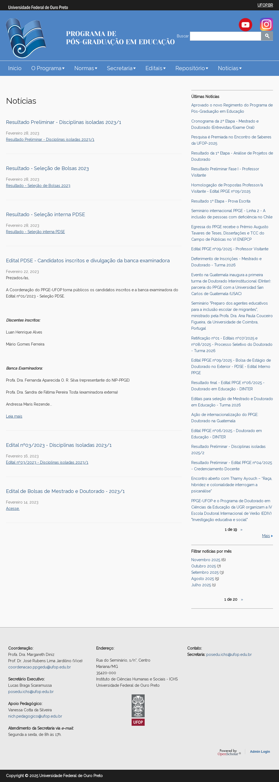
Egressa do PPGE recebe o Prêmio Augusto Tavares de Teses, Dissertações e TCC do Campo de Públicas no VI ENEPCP (229, 233)
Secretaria (119, 68)
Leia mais (14, 416)
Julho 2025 (201, 585)
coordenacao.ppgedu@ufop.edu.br (39, 667)
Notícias (228, 68)
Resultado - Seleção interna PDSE (45, 214)
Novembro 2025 (205, 560)
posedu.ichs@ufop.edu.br (31, 691)
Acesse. (13, 508)
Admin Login (260, 752)
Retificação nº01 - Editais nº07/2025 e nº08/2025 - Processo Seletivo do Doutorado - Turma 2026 (231, 344)
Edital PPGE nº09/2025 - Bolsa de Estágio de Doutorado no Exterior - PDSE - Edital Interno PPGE (231, 366)
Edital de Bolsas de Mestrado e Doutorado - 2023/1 (65, 491)
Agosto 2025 (202, 578)
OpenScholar (229, 752)
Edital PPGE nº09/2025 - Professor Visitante (229, 249)
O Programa (46, 68)
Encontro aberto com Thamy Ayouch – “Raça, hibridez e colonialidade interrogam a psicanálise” (231, 484)
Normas (84, 68)
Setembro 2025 (205, 572)
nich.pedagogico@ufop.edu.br (35, 716)
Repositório (190, 68)
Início (15, 68)
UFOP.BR (265, 5)
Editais (153, 68)
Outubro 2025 (203, 566)
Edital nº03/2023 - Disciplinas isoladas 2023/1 (47, 462)
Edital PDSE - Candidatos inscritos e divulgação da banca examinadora (88, 260)
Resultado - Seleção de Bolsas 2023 (47, 168)
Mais (266, 536)
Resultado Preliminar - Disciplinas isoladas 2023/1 (63, 122)
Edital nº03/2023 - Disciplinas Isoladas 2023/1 (59, 445)
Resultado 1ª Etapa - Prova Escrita (220, 201)
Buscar (183, 36)
